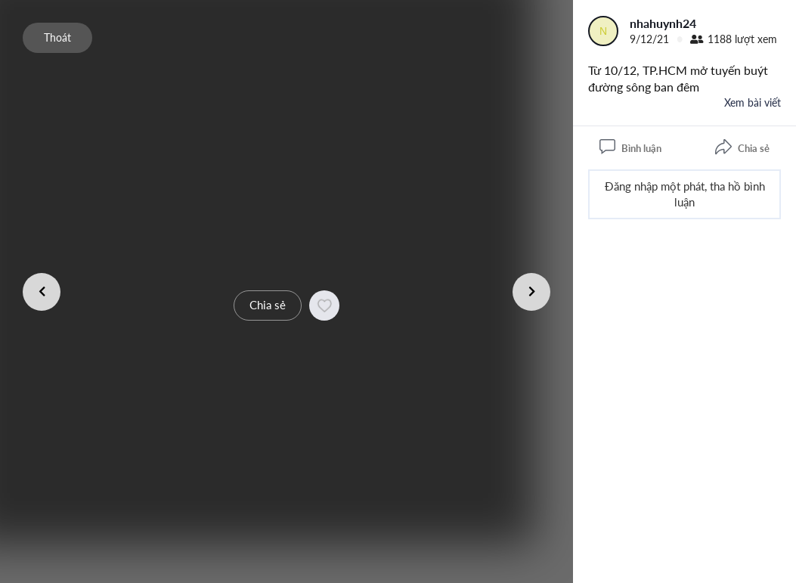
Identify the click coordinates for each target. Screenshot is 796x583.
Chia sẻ (267, 305)
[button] (324, 305)
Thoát (57, 37)
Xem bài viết (752, 102)
